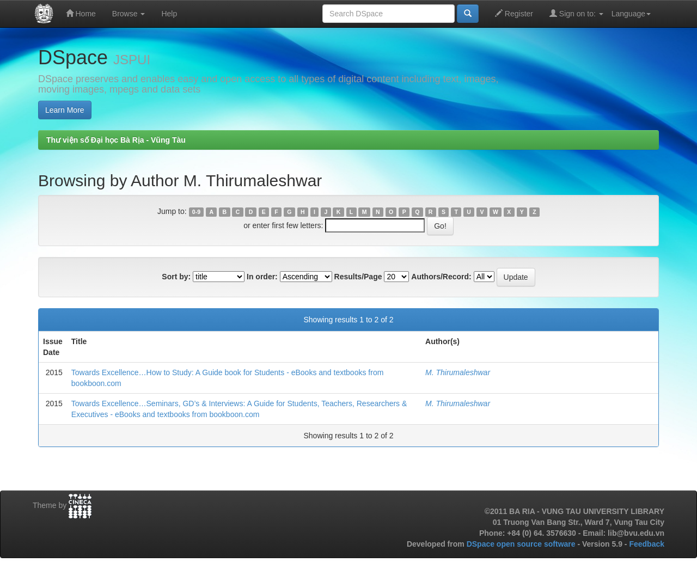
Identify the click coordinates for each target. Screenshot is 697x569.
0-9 (196, 212)
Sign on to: (576, 13)
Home (81, 13)
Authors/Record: (441, 276)
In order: (262, 276)
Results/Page (358, 276)
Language (631, 13)
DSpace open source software (522, 544)
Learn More (64, 110)
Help (169, 13)
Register (514, 13)
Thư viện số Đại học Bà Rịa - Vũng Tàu (116, 140)
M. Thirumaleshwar (457, 372)
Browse (128, 13)
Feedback (646, 544)
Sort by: (176, 276)
